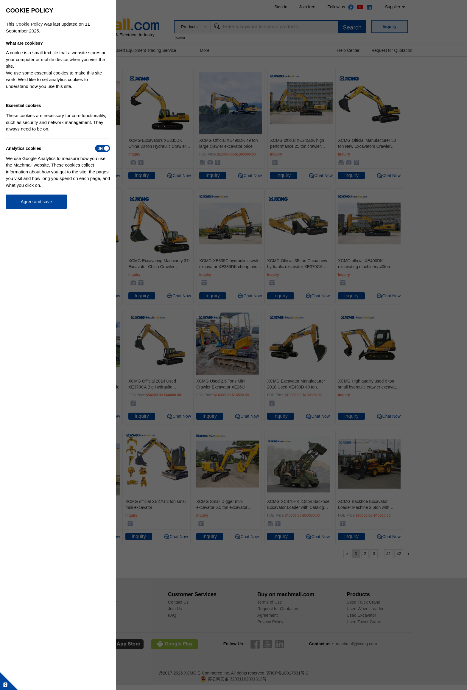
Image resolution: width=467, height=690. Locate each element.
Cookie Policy (29, 24)
